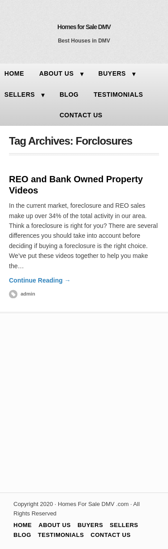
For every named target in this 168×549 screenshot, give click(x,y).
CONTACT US (81, 115)
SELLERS (124, 525)
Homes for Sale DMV (84, 26)
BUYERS (112, 73)
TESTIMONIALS (118, 94)
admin (28, 293)
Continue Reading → (40, 280)
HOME (22, 525)
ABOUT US (56, 73)
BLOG (69, 94)
